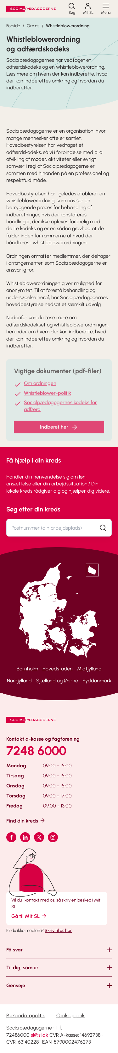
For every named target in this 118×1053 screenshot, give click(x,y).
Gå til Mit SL (29, 916)
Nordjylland (19, 681)
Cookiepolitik (70, 1016)
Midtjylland (89, 669)
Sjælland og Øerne (57, 681)
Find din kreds (26, 820)
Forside (13, 26)
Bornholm (27, 669)
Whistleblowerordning (67, 26)
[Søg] (72, 8)
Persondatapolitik (25, 1016)
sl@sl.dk (39, 1035)
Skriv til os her (58, 930)
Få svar (14, 950)
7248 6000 (36, 750)
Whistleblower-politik (47, 397)
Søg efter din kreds (33, 509)
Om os (33, 26)
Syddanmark (96, 681)
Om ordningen (40, 387)
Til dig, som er (22, 968)
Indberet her (59, 431)
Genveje (15, 985)
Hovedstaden (57, 669)
